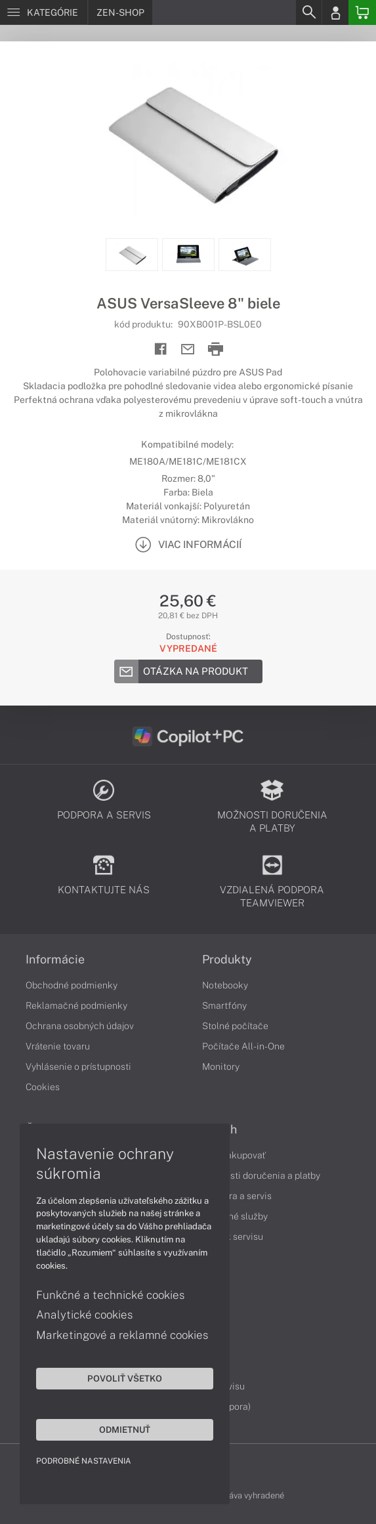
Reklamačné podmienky (76, 1005)
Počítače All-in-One (243, 1046)
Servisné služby (235, 1216)
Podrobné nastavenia (83, 1461)
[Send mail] (188, 349)
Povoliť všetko (124, 1378)
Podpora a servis (237, 1196)
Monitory (221, 1066)
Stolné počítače (235, 1026)
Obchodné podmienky (71, 985)
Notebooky (225, 985)
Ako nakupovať (234, 1155)
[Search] (308, 12)
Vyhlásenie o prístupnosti (78, 1066)
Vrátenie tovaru (58, 1046)
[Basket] (362, 12)
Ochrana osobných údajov (80, 1026)
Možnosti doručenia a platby (261, 1175)
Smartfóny (224, 1005)
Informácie (55, 959)
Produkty (227, 959)
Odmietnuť (124, 1429)
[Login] (335, 12)
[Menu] (43, 12)
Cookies (43, 1087)
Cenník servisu (232, 1236)
